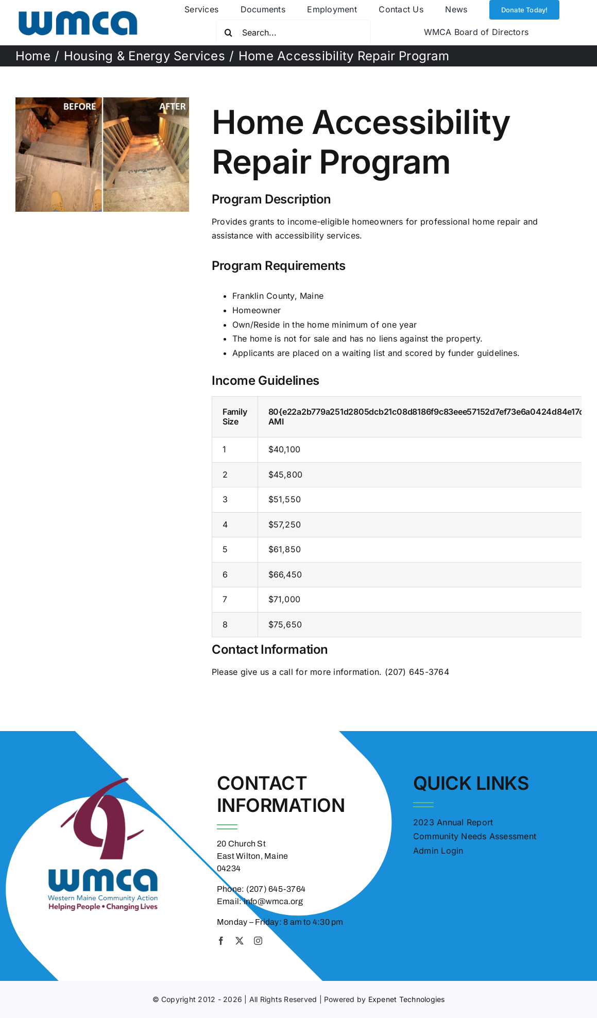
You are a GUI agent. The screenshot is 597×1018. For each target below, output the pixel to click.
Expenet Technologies (406, 999)
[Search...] (293, 32)
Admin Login (438, 850)
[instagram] (258, 941)
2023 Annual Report (453, 822)
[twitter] (239, 941)
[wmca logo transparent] (77, 6)
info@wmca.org (273, 901)
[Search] (229, 32)
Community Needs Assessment (474, 836)
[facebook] (221, 941)
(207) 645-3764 (417, 672)
